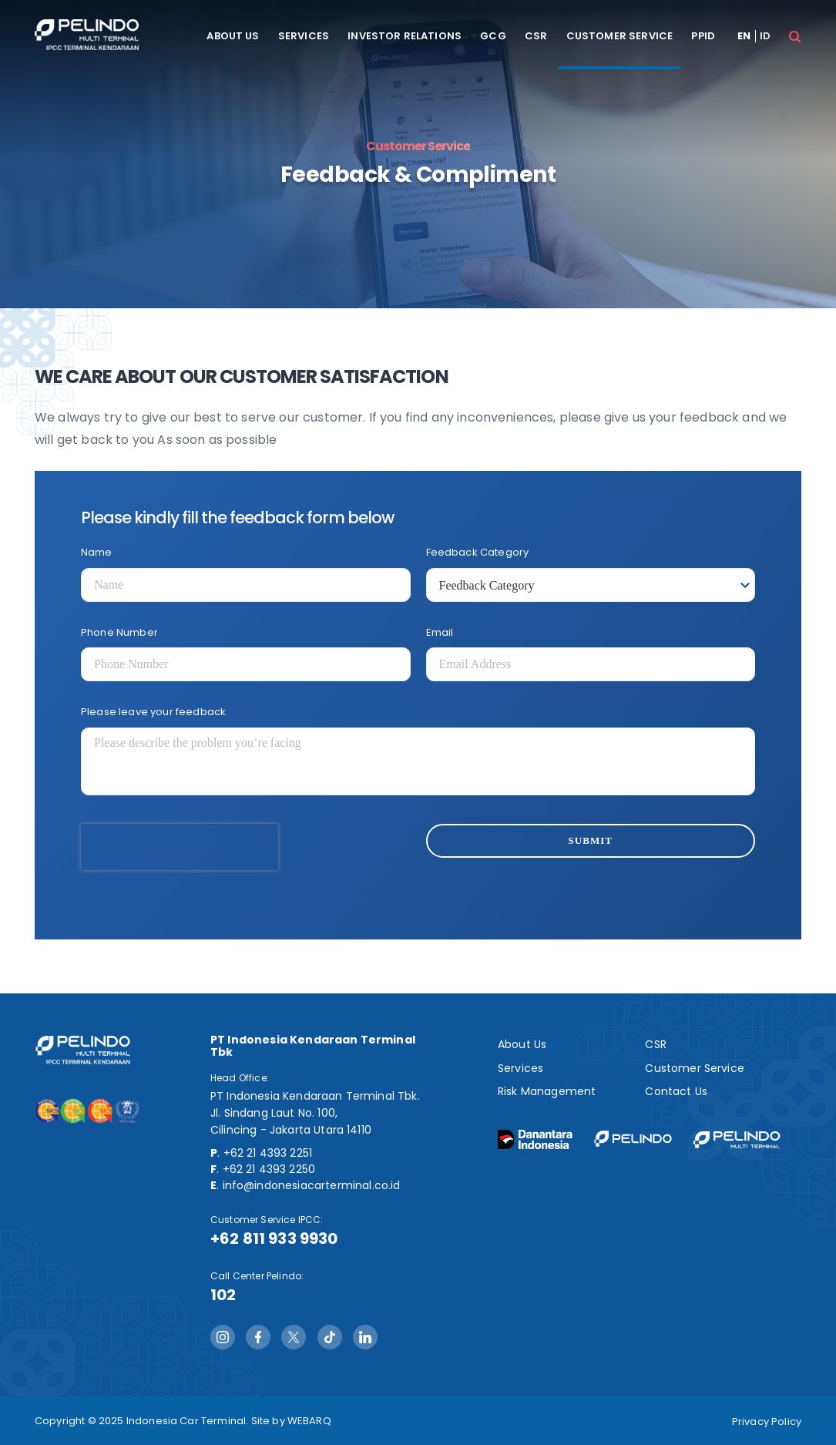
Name (96, 552)
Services (303, 36)
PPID (703, 36)
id (765, 36)
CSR (536, 36)
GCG (492, 36)
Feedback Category (477, 552)
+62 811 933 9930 (274, 1238)
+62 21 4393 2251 (268, 1153)
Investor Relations (404, 36)
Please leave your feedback (153, 711)
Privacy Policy (766, 1421)
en (743, 36)
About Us (232, 36)
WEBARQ (309, 1420)
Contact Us (676, 1091)
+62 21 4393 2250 (269, 1169)
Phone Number (119, 632)
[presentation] (179, 847)
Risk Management (547, 1091)
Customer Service (619, 36)
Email (440, 632)
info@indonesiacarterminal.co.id (312, 1185)
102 (223, 1295)
